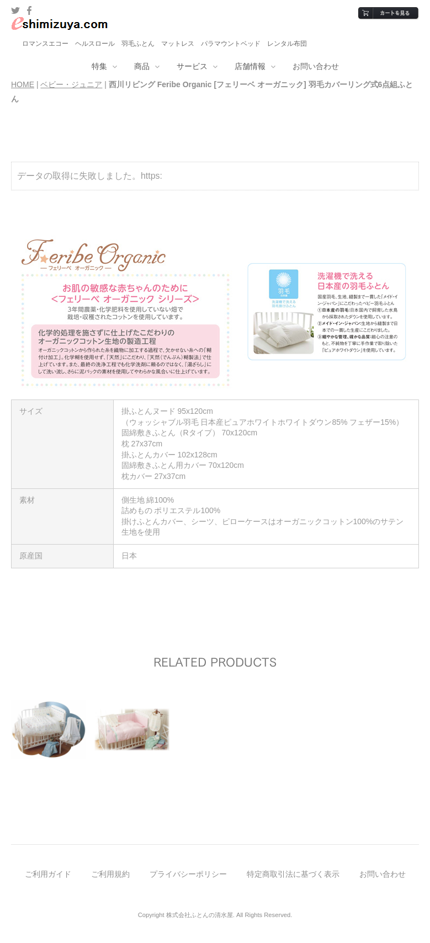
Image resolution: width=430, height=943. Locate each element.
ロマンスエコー (45, 43)
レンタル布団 (287, 43)
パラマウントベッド (231, 43)
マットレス (177, 43)
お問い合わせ (316, 66)
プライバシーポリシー (188, 874)
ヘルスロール (95, 43)
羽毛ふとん (138, 43)
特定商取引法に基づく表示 (293, 874)
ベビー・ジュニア (71, 84)
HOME (22, 84)
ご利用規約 (110, 874)
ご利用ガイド (48, 874)
